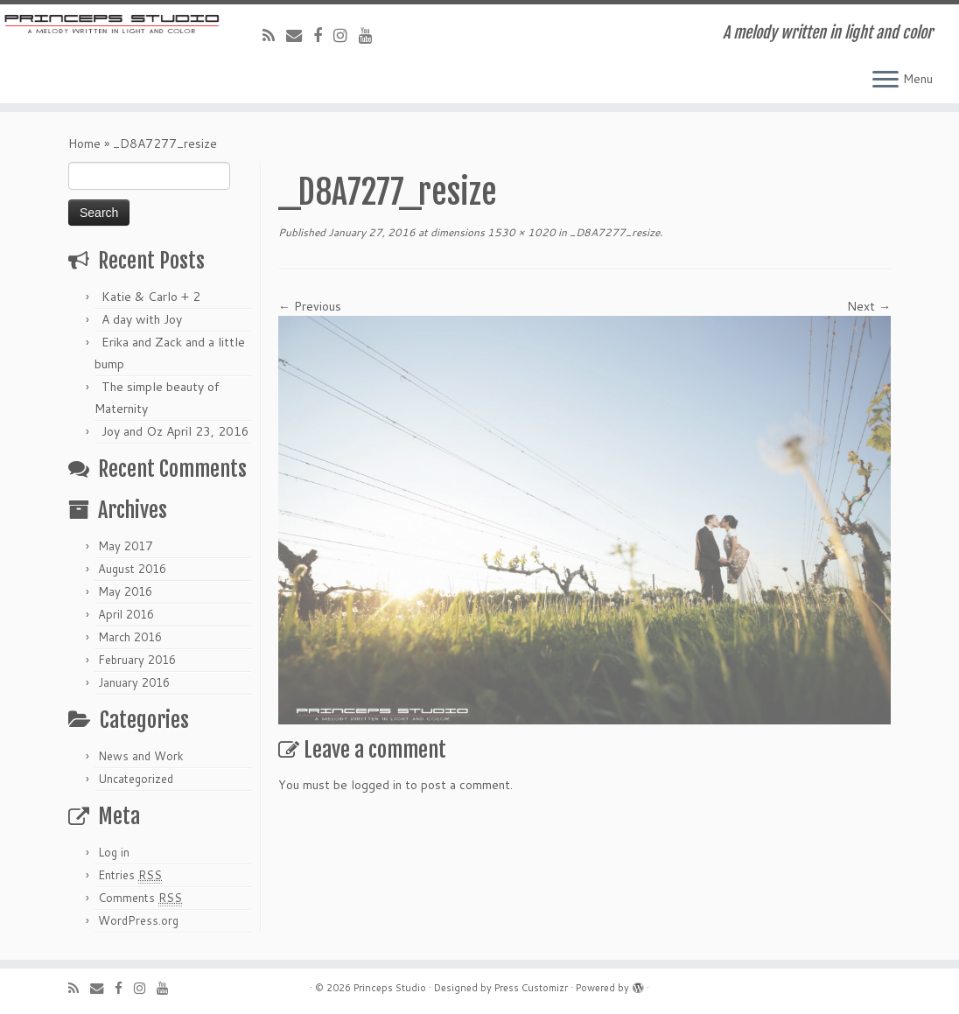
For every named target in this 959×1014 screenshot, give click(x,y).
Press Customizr (531, 988)
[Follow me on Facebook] (323, 35)
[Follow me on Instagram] (346, 35)
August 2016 (132, 569)
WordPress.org (138, 920)
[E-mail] (299, 35)
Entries (130, 875)
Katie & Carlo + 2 (151, 296)
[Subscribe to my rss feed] (274, 35)
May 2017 (125, 546)
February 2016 (137, 660)
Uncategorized (135, 779)
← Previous (309, 306)
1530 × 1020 (520, 232)
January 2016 (134, 682)
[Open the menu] (885, 80)
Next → (869, 306)
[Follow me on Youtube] (371, 35)
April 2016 (126, 614)
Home (84, 143)
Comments (140, 898)
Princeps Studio (390, 988)
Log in (114, 852)
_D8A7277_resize (613, 232)
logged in (376, 785)
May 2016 (125, 591)
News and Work (141, 756)
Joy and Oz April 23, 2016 (175, 431)
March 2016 (130, 637)
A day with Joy (142, 319)
